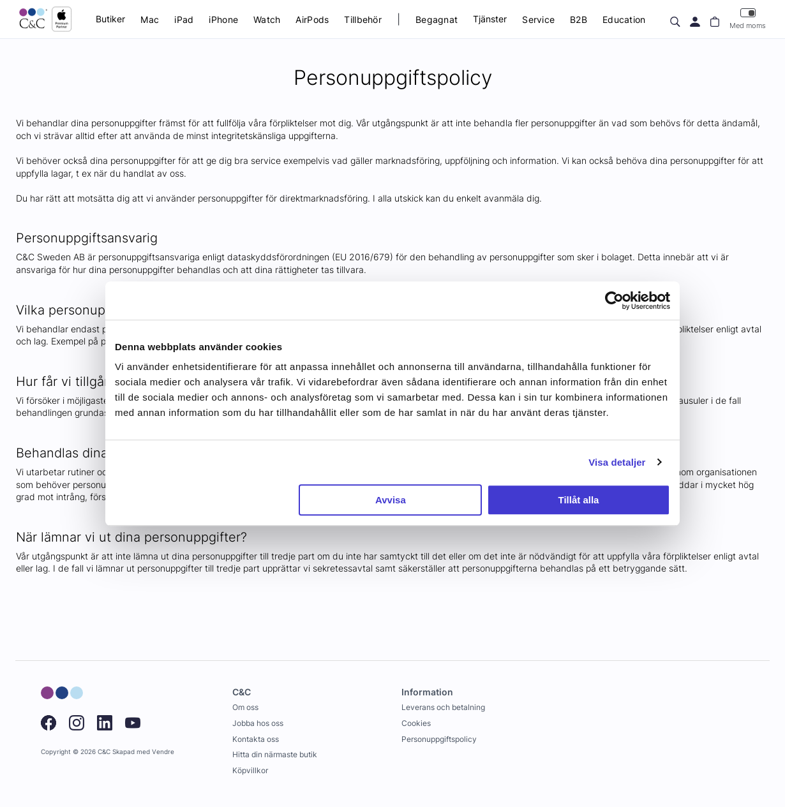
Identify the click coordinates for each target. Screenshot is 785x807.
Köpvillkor (250, 770)
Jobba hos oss (257, 723)
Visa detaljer (616, 462)
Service (538, 19)
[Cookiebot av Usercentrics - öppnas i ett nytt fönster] (614, 300)
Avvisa (390, 499)
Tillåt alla (578, 499)
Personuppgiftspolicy (439, 739)
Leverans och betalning (443, 707)
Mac (149, 19)
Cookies (416, 723)
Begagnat (436, 19)
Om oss (245, 707)
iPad (183, 19)
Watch (266, 19)
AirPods (312, 19)
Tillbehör (363, 19)
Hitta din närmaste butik (274, 754)
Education (624, 19)
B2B (578, 19)
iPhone (223, 19)
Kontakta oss (255, 739)
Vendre (163, 751)
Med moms (747, 19)
